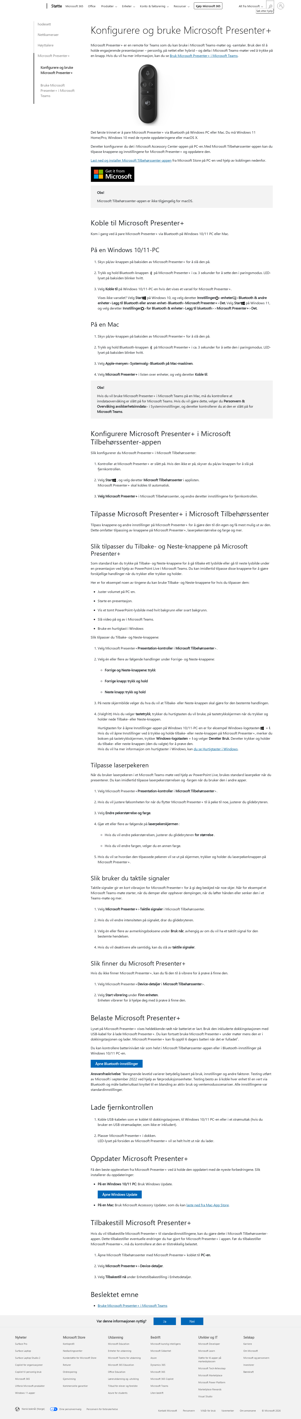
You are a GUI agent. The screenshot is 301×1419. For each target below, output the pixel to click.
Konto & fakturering (152, 6)
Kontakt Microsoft (167, 1410)
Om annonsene (248, 1410)
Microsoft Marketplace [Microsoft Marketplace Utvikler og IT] (210, 1375)
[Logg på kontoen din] (280, 6)
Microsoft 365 (74, 6)
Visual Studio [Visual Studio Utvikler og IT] (205, 1396)
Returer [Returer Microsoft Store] (67, 1364)
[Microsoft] (30, 6)
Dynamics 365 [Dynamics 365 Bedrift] (157, 1364)
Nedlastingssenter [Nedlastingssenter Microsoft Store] (72, 1350)
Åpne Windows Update (119, 1194)
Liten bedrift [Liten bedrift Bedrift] (156, 1392)
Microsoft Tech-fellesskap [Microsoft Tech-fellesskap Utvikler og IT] (211, 1368)
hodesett (44, 24)
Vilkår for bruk (208, 1410)
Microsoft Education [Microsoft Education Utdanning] (118, 1343)
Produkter (107, 6)
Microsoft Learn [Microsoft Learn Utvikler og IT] (206, 1350)
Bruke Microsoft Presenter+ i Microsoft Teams (57, 90)
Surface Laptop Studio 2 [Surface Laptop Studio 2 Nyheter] (27, 1357)
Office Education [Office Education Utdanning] (116, 1371)
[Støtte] (56, 6)
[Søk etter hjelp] (270, 6)
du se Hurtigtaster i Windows (216, 749)
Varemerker (227, 1410)
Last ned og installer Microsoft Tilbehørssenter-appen (131, 160)
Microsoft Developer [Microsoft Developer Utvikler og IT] (209, 1343)
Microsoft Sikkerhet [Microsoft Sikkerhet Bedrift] (160, 1350)
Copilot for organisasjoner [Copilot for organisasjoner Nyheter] (29, 1364)
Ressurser (180, 6)
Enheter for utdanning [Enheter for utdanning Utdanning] (119, 1350)
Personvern (189, 1410)
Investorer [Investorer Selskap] (248, 1364)
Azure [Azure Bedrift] (153, 1357)
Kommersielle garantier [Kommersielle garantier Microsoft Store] (75, 1385)
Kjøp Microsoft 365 (208, 6)
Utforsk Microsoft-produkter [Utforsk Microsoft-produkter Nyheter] (30, 1385)
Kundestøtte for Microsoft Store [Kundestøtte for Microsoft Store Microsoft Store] (79, 1357)
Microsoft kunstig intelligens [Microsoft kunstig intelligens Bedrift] (165, 1343)
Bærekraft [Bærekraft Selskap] (248, 1371)
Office (92, 6)
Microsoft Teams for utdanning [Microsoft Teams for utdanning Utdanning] (124, 1357)
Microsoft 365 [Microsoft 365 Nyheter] (22, 1378)
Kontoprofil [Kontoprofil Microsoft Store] (68, 1343)
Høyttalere (45, 45)
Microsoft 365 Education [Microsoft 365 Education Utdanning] (121, 1364)
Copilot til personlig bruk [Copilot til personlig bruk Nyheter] (28, 1371)
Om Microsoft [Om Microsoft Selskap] (250, 1350)
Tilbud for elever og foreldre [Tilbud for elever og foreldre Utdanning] (123, 1385)
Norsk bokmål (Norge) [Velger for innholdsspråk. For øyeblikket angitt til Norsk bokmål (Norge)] (33, 1408)
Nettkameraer (48, 34)
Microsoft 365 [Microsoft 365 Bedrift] (157, 1371)
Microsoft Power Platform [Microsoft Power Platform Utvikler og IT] (211, 1382)
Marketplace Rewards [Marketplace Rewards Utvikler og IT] (209, 1389)
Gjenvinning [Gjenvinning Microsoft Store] (69, 1378)
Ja (164, 1321)
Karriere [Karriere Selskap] (247, 1343)
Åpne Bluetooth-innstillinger (116, 1063)
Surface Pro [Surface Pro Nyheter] (21, 1343)
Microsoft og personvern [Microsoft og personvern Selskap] (256, 1357)
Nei (192, 1321)
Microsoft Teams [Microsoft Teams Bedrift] (159, 1385)
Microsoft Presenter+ (54, 55)
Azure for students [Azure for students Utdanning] (117, 1392)
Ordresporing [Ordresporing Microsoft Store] (70, 1371)
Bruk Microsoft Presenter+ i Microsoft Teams (204, 55)
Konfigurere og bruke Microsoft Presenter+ (57, 70)
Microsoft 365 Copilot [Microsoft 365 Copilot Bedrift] (162, 1378)
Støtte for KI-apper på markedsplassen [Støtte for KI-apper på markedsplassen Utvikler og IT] (209, 1359)
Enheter (127, 6)
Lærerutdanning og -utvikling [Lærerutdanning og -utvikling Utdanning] (123, 1378)
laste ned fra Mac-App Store (207, 1205)
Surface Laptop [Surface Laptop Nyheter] (23, 1350)
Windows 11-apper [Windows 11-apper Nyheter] (25, 1392)
